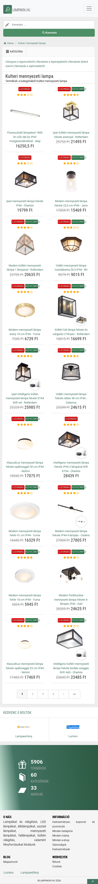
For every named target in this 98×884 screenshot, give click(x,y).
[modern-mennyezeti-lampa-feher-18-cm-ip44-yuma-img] (25, 576)
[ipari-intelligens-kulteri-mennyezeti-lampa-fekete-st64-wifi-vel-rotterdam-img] (25, 374)
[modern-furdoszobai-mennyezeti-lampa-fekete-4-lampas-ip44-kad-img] (71, 576)
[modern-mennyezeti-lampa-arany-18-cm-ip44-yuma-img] (25, 310)
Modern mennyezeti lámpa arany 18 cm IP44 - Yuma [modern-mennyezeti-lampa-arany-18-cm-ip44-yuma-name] (25, 332)
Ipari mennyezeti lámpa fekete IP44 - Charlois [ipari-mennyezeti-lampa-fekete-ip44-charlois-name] (24, 203)
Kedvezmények (61, 849)
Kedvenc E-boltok (17, 713)
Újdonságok (59, 844)
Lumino (8, 872)
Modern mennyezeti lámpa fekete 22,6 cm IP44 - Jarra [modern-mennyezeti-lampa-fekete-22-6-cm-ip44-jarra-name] (71, 203)
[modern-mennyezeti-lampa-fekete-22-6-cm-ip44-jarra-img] (71, 181)
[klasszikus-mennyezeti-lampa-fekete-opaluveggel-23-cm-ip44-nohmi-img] (25, 644)
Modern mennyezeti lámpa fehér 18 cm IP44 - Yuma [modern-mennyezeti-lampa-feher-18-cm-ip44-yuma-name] (25, 597)
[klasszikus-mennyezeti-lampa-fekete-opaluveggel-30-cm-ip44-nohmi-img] (25, 443)
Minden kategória (62, 831)
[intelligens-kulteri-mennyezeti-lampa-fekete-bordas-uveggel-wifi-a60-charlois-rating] (71, 626)
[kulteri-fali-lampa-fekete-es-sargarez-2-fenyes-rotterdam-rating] (71, 292)
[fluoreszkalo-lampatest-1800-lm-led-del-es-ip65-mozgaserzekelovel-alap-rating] (25, 95)
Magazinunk (10, 861)
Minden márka (60, 835)
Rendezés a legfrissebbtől (30, 66)
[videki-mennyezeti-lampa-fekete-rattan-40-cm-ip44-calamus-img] (71, 374)
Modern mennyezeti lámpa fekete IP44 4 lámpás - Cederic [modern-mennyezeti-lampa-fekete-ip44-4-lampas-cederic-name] (71, 533)
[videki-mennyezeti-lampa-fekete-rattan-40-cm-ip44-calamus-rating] (71, 356)
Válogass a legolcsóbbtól (20, 61)
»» (74, 694)
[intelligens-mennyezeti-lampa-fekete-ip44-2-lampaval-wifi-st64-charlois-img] (71, 443)
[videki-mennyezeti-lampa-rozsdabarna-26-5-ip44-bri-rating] (71, 227)
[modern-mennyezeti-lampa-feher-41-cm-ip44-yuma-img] (25, 511)
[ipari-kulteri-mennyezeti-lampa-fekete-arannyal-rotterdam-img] (71, 113)
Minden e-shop (60, 840)
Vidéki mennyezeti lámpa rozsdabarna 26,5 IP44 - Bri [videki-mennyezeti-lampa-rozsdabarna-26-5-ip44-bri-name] (71, 267)
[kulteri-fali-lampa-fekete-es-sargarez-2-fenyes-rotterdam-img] (71, 310)
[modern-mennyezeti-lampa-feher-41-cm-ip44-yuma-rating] (25, 493)
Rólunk (56, 861)
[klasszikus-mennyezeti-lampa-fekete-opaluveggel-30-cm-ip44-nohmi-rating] (25, 425)
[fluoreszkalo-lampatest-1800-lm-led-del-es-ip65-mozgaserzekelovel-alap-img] (25, 113)
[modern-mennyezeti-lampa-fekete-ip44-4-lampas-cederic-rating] (71, 493)
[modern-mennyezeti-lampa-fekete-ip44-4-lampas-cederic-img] (71, 511)
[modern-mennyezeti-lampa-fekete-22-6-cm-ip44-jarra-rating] (71, 163)
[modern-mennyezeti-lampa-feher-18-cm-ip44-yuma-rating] (25, 558)
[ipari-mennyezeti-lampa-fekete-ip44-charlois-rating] (25, 163)
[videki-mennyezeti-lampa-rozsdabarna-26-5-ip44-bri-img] (71, 246)
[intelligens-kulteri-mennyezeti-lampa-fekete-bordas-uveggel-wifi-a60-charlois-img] (71, 644)
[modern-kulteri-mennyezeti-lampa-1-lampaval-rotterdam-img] (25, 246)
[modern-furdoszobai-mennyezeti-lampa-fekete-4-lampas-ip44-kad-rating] (71, 558)
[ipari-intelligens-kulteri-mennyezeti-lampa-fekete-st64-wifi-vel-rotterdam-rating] (25, 356)
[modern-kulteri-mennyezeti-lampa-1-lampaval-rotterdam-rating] (25, 227)
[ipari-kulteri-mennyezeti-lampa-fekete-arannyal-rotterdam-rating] (71, 95)
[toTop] (92, 881)
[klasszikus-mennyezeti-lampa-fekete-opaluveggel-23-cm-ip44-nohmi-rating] (25, 626)
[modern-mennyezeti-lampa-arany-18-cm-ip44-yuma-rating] (25, 292)
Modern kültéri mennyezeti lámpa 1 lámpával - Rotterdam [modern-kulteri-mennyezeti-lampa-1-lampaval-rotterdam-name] (25, 267)
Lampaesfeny (30, 872)
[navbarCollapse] (89, 8)
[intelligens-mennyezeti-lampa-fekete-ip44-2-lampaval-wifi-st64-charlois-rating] (71, 425)
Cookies (57, 866)
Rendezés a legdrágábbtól (52, 61)
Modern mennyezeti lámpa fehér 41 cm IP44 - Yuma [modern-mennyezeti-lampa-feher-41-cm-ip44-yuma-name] (25, 533)
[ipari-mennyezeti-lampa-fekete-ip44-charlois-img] (25, 181)
